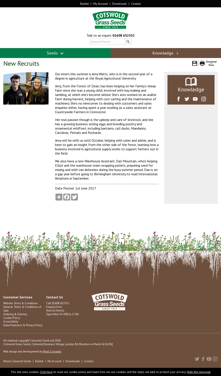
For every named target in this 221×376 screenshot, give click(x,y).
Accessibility (10, 321)
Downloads (119, 4)
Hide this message (199, 372)
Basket (84, 4)
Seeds (55, 53)
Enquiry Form (54, 307)
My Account (100, 4)
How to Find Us (55, 310)
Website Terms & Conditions (20, 303)
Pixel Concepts (52, 351)
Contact (136, 4)
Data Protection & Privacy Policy (22, 325)
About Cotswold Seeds (17, 361)
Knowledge (165, 53)
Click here (46, 372)
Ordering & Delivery (15, 314)
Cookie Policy (11, 318)
